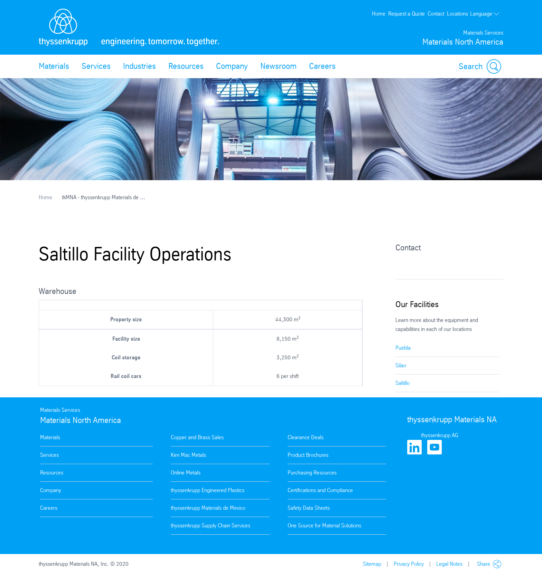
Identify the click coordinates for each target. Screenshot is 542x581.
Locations (457, 13)
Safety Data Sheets (309, 508)
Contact (436, 13)
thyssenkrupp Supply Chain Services (210, 525)
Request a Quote (406, 13)
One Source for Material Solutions (324, 525)
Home (378, 13)
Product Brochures (308, 455)
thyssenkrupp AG (439, 435)
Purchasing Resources (312, 472)
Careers (322, 66)
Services (96, 66)
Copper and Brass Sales (197, 437)
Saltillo (402, 383)
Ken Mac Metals (188, 455)
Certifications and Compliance (320, 490)
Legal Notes (449, 564)
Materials (54, 66)
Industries (139, 66)
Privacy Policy (409, 564)
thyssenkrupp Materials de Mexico (208, 508)
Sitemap (372, 564)
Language (485, 13)
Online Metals (185, 472)
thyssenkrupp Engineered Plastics (207, 490)
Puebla (403, 347)
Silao (400, 365)
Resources (186, 66)
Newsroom (278, 66)
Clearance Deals (306, 437)
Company (232, 66)
